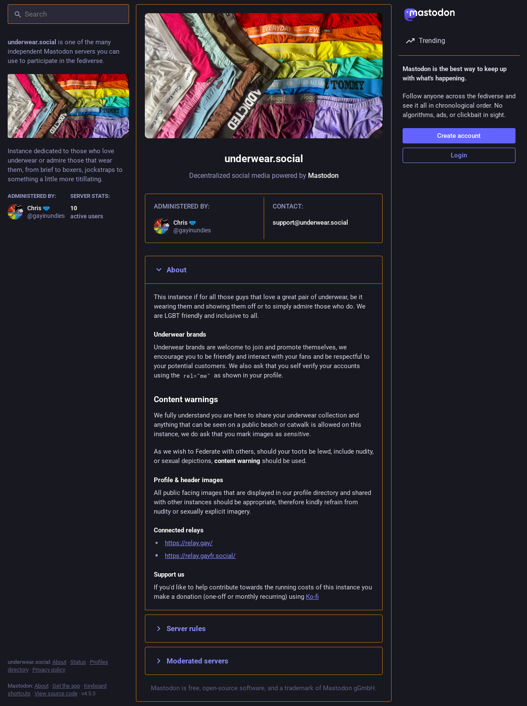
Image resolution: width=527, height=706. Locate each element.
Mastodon (323, 175)
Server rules (180, 628)
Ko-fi (312, 596)
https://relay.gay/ (189, 543)
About (170, 270)
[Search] (68, 14)
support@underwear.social (310, 222)
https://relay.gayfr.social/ (200, 556)
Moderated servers (191, 661)
